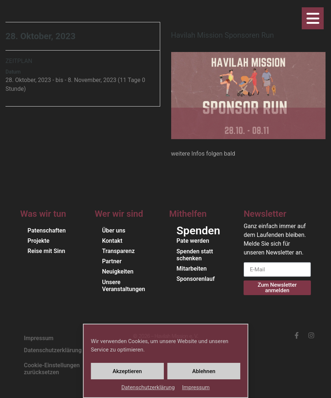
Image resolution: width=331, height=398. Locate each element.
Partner (112, 261)
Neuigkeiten (117, 271)
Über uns (113, 230)
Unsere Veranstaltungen (123, 286)
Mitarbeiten (192, 268)
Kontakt (112, 240)
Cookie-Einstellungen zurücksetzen (52, 369)
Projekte (38, 240)
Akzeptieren (127, 371)
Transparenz (118, 251)
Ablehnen (203, 371)
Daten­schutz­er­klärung (148, 387)
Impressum (196, 387)
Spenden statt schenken (195, 255)
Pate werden (193, 240)
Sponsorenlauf (196, 278)
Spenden (198, 231)
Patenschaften (46, 230)
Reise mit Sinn (46, 251)
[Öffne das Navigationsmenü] (313, 18)
